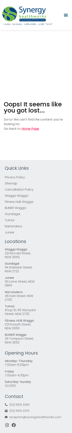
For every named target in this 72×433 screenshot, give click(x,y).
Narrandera (30, 24)
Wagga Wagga (16, 195)
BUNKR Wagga (15, 208)
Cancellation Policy (19, 189)
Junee (41, 24)
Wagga (7, 24)
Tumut (49, 24)
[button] (66, 15)
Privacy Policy (15, 177)
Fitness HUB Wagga (19, 202)
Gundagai (17, 24)
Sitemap (11, 183)
